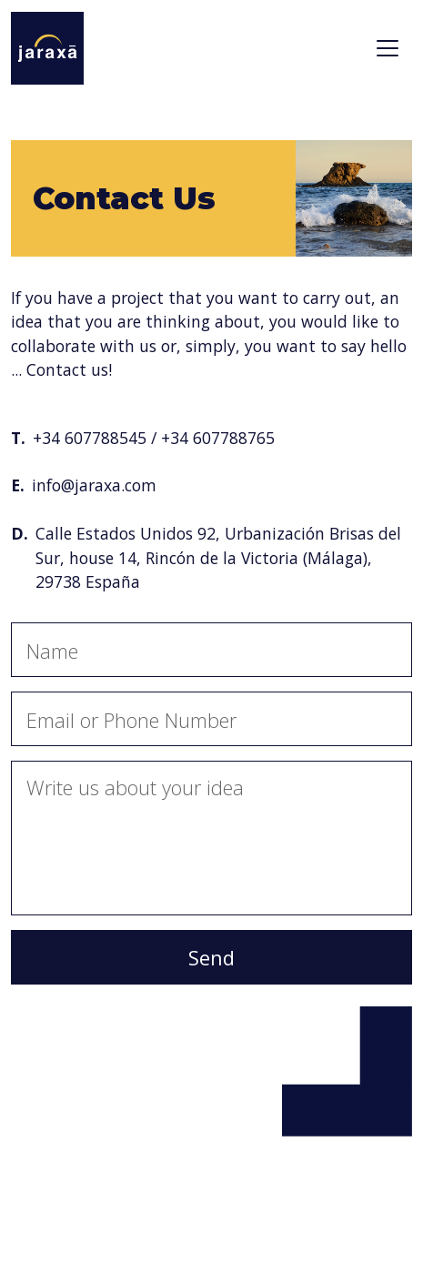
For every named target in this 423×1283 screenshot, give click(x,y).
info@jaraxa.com (94, 485)
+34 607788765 (218, 438)
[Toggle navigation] (387, 48)
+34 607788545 (89, 438)
